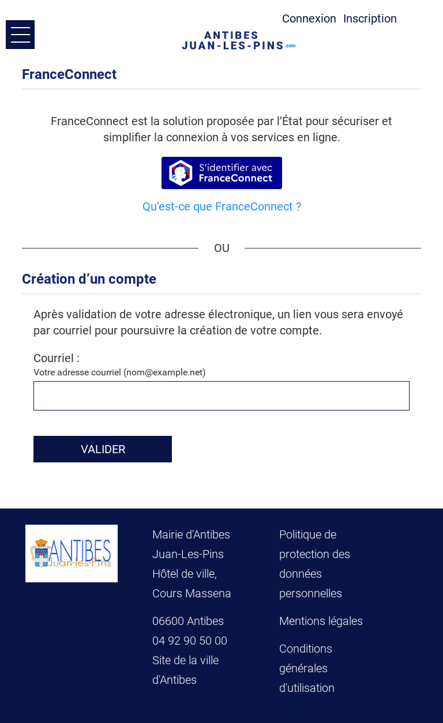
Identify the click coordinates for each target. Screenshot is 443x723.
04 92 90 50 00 (191, 640)
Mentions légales (321, 621)
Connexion (309, 18)
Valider (103, 449)
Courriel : (56, 358)
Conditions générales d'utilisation (307, 668)
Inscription (370, 18)
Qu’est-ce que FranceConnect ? (221, 206)
